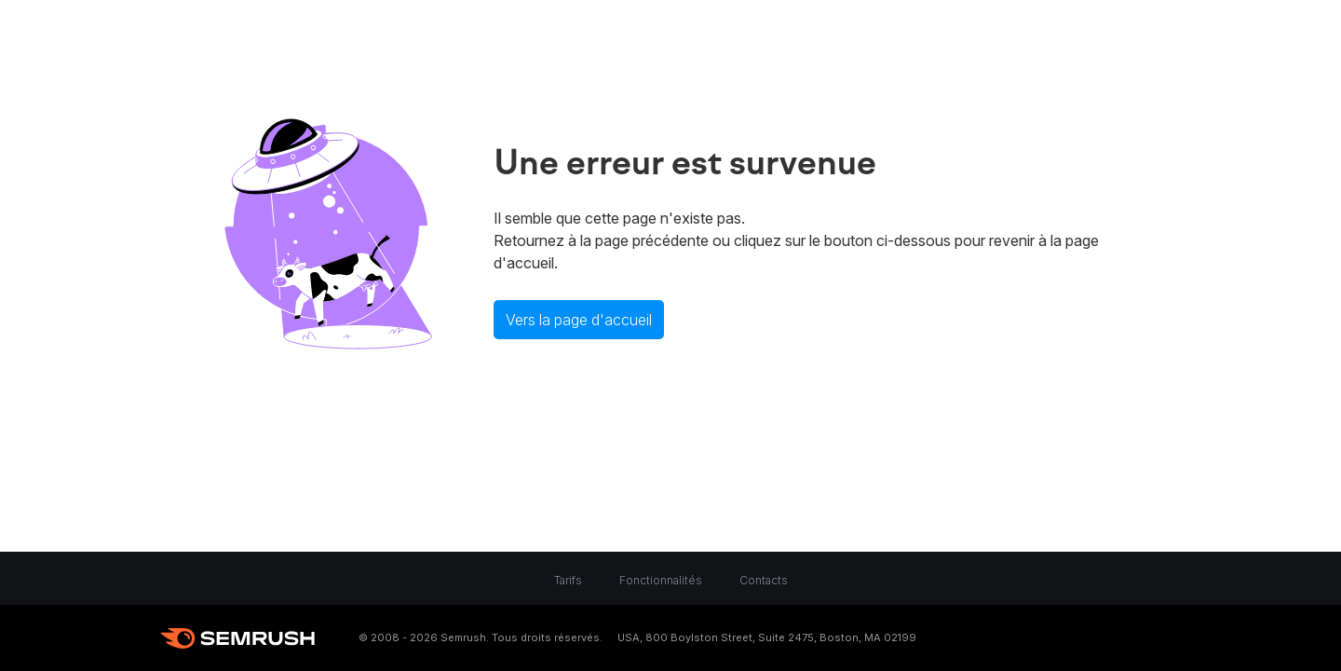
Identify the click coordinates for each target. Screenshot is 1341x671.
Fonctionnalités (660, 580)
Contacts (763, 580)
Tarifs (568, 580)
